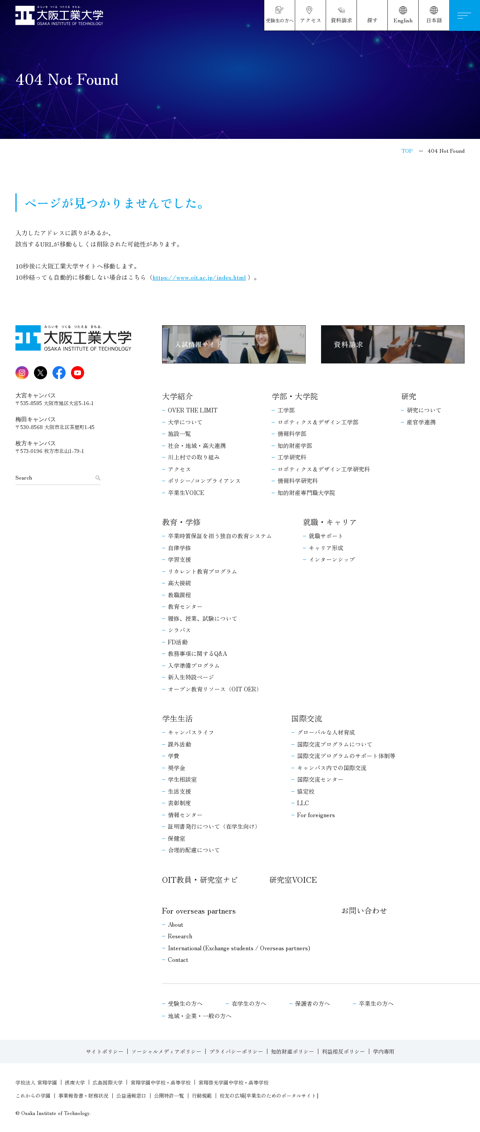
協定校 (305, 791)
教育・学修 (181, 521)
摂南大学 (75, 1082)
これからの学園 (33, 1095)
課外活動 (179, 744)
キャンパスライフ (191, 732)
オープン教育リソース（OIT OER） (215, 689)
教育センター (185, 606)
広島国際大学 (108, 1082)
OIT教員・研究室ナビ (200, 879)
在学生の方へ (249, 1003)
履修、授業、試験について (202, 618)
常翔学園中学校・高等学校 (160, 1082)
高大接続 (179, 583)
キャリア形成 (326, 548)
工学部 (286, 410)
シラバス (179, 630)
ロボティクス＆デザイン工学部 (317, 422)
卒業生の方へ (376, 1003)
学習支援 (179, 559)
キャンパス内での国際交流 (332, 768)
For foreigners (316, 815)
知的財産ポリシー (292, 1051)
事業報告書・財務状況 (83, 1095)
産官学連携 (421, 422)
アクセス (179, 469)
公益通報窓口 (131, 1095)
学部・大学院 (295, 396)
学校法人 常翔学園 (36, 1082)
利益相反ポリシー (343, 1051)
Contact (178, 959)
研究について (424, 410)
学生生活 (177, 718)
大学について (185, 422)
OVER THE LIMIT (193, 410)
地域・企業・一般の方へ (200, 1016)
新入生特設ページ (191, 677)
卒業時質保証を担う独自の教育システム (220, 536)
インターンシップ (332, 559)
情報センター (185, 815)
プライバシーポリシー (236, 1051)
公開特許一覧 (169, 1095)
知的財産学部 (294, 445)
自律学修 (179, 548)
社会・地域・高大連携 (197, 445)
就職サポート (326, 536)
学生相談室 (182, 779)
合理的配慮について (194, 850)
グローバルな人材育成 (326, 732)
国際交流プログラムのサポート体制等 (346, 756)
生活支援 (179, 791)
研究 (408, 396)
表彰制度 (179, 803)
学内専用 (383, 1051)
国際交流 (306, 718)
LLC (303, 803)
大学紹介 (177, 396)
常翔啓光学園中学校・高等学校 (233, 1082)
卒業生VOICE (186, 492)
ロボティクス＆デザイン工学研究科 (323, 469)
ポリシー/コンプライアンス (204, 480)
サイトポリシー (104, 1051)
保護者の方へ (312, 1003)
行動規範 (202, 1095)
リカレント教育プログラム (202, 571)
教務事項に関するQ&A (197, 653)
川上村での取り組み (194, 457)
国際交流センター (320, 779)
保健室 (176, 838)
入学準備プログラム (194, 665)
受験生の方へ (185, 1003)
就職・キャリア (330, 521)
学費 (173, 756)
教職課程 (179, 595)
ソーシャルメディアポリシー (166, 1051)
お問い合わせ (364, 910)
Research (180, 936)
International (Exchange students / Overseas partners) (239, 948)
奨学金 (176, 768)
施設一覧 (179, 433)
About (175, 924)
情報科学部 (291, 433)
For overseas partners (199, 910)
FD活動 (178, 642)
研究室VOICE (293, 879)
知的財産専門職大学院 (306, 492)
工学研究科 (291, 457)
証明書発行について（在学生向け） (214, 826)
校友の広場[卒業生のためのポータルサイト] (269, 1095)
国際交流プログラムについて (334, 744)
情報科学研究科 (297, 480)
